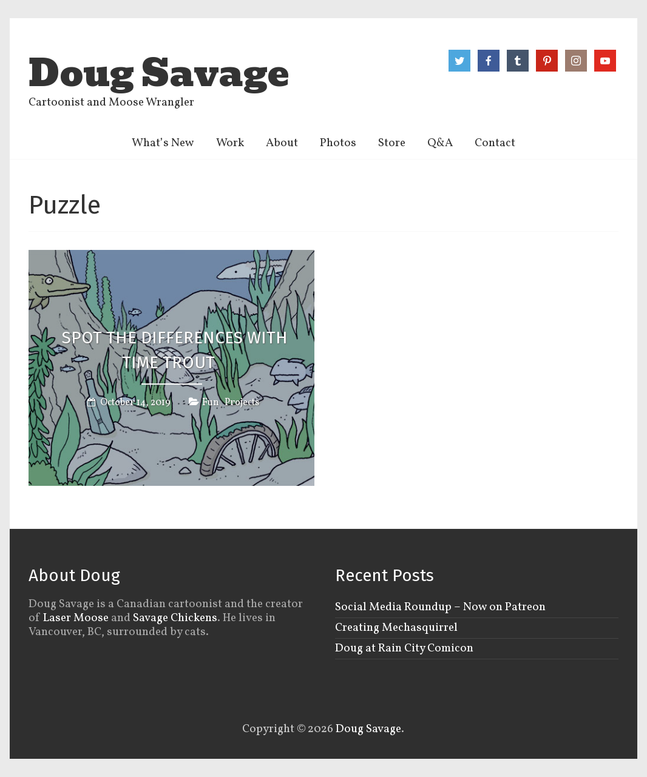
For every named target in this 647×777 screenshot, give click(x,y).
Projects (242, 402)
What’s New (163, 143)
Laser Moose (76, 618)
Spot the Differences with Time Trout (175, 350)
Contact (495, 143)
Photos (338, 143)
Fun (210, 402)
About (282, 143)
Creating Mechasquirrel (396, 628)
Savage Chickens (175, 618)
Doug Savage (159, 73)
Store (391, 143)
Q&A (440, 143)
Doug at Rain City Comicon (404, 648)
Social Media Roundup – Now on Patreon (440, 607)
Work (230, 143)
